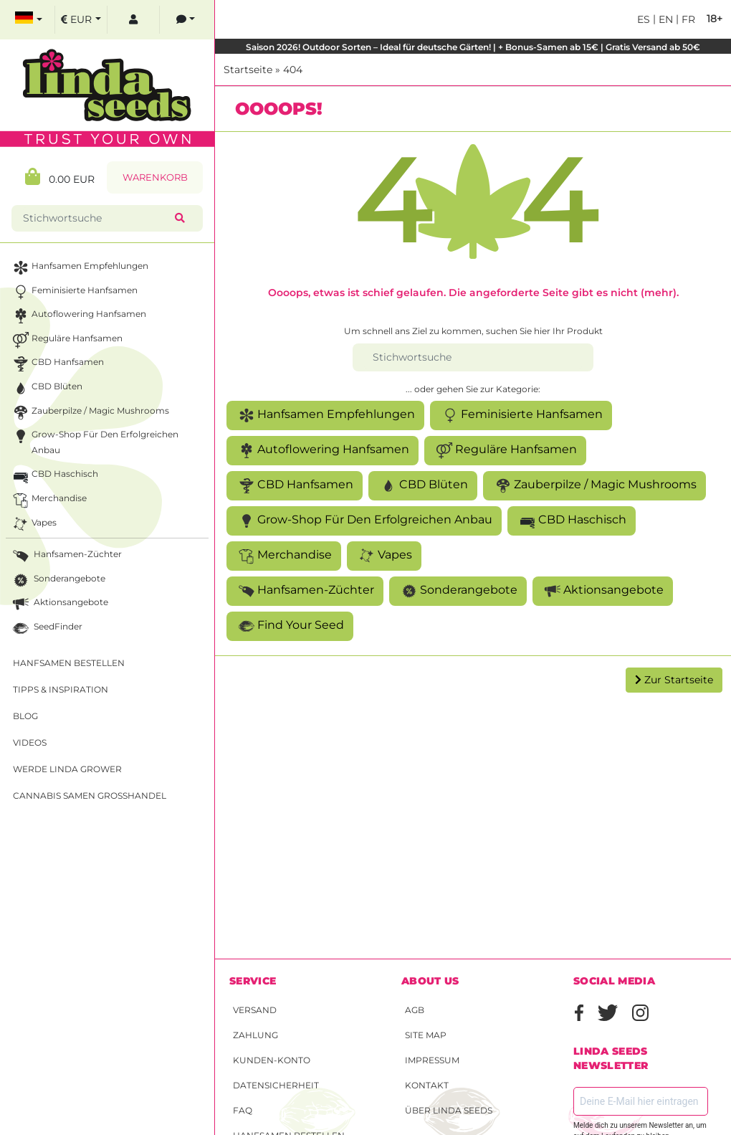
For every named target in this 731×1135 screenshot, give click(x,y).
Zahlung (255, 1035)
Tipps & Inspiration (60, 689)
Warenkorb (155, 177)
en (664, 19)
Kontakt (427, 1085)
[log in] (133, 20)
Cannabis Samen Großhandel (89, 795)
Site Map (425, 1035)
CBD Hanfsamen (294, 485)
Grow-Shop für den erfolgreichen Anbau (364, 521)
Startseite (248, 69)
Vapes (384, 556)
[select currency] (81, 20)
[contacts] (185, 20)
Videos (30, 742)
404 (292, 69)
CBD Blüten (423, 485)
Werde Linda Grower (67, 769)
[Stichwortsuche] (473, 357)
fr (687, 19)
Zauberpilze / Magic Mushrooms (594, 485)
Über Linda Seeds (448, 1110)
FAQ (242, 1110)
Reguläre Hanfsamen (505, 450)
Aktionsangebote (603, 591)
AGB (414, 1010)
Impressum (432, 1060)
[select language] (28, 20)
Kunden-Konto (271, 1060)
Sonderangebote (457, 591)
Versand (255, 1010)
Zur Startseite (674, 679)
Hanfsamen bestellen (69, 662)
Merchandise (284, 556)
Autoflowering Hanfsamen (322, 450)
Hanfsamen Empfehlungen (325, 415)
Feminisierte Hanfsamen (521, 415)
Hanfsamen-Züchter (305, 591)
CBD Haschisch (571, 521)
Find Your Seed (290, 626)
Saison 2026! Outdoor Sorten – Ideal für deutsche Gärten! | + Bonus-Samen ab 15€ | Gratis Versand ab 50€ (473, 47)
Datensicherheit (276, 1085)
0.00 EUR (60, 177)
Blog (25, 716)
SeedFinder (46, 628)
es (643, 19)
